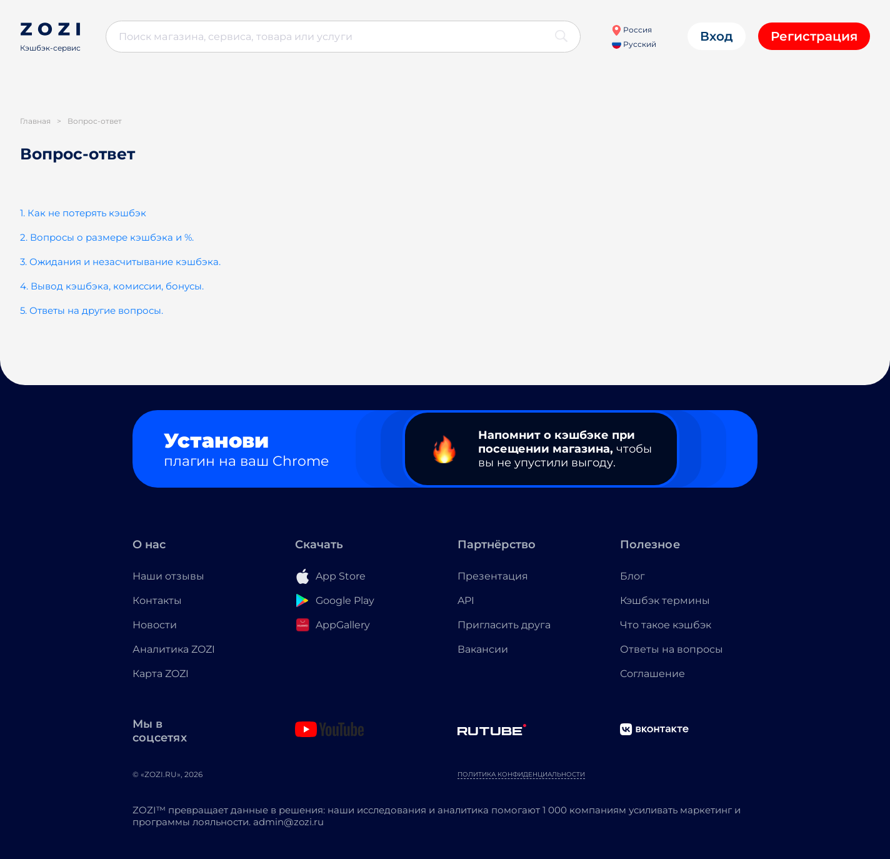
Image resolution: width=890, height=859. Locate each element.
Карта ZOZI (160, 674)
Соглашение (652, 674)
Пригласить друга (504, 625)
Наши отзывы (168, 576)
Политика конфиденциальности (521, 774)
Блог (632, 576)
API (466, 600)
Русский (634, 44)
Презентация (493, 576)
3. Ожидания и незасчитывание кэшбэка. (120, 262)
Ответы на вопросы (671, 649)
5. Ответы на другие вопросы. (91, 310)
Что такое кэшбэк (665, 625)
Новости (154, 625)
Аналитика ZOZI (173, 649)
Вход (716, 36)
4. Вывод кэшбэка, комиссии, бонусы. (112, 286)
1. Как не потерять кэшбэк (83, 213)
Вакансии (483, 649)
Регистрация (814, 36)
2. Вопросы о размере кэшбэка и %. (107, 237)
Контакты (157, 600)
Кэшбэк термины (665, 600)
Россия (631, 29)
